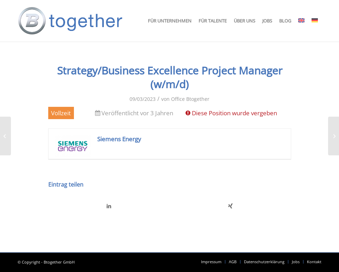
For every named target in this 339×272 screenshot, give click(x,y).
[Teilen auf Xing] (230, 205)
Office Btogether (190, 99)
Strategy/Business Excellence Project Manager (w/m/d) (169, 77)
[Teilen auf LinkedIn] (109, 205)
